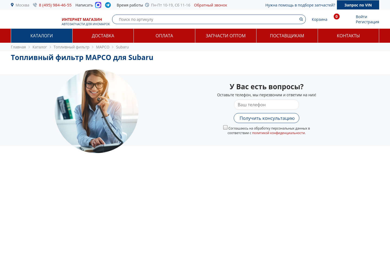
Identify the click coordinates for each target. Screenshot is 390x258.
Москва (23, 5)
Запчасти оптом (226, 36)
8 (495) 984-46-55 (55, 5)
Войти (361, 16)
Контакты (348, 36)
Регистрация (367, 21)
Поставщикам (287, 36)
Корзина (319, 19)
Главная (18, 46)
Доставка (103, 36)
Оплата (164, 36)
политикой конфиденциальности (278, 133)
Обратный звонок (210, 5)
